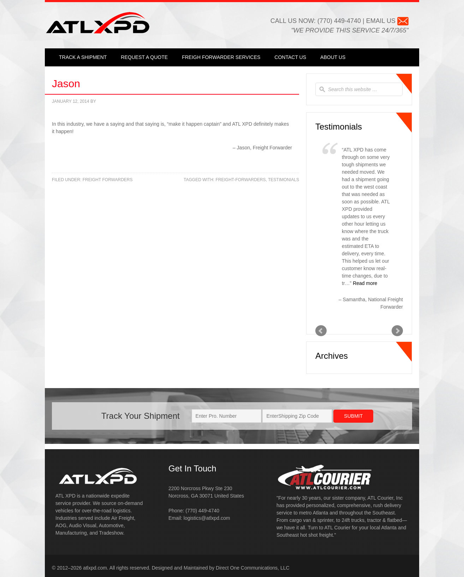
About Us (332, 57)
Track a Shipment (83, 57)
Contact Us (290, 57)
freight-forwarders (241, 179)
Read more (365, 283)
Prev (321, 331)
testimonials (283, 179)
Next (397, 331)
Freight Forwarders (108, 179)
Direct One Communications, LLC (253, 568)
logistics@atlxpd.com (207, 518)
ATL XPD (97, 22)
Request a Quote (144, 57)
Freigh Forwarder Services (221, 57)
